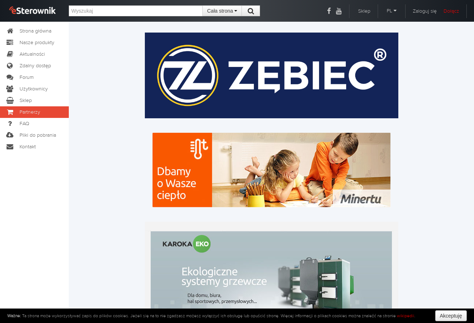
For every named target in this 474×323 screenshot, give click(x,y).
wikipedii (405, 316)
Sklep (364, 11)
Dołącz (451, 11)
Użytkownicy (26, 89)
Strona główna (28, 31)
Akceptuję (451, 316)
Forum (19, 77)
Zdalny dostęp (28, 66)
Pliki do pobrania (30, 135)
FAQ (17, 123)
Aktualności (25, 54)
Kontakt (20, 147)
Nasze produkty (29, 42)
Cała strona (222, 11)
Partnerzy (22, 112)
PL (392, 11)
